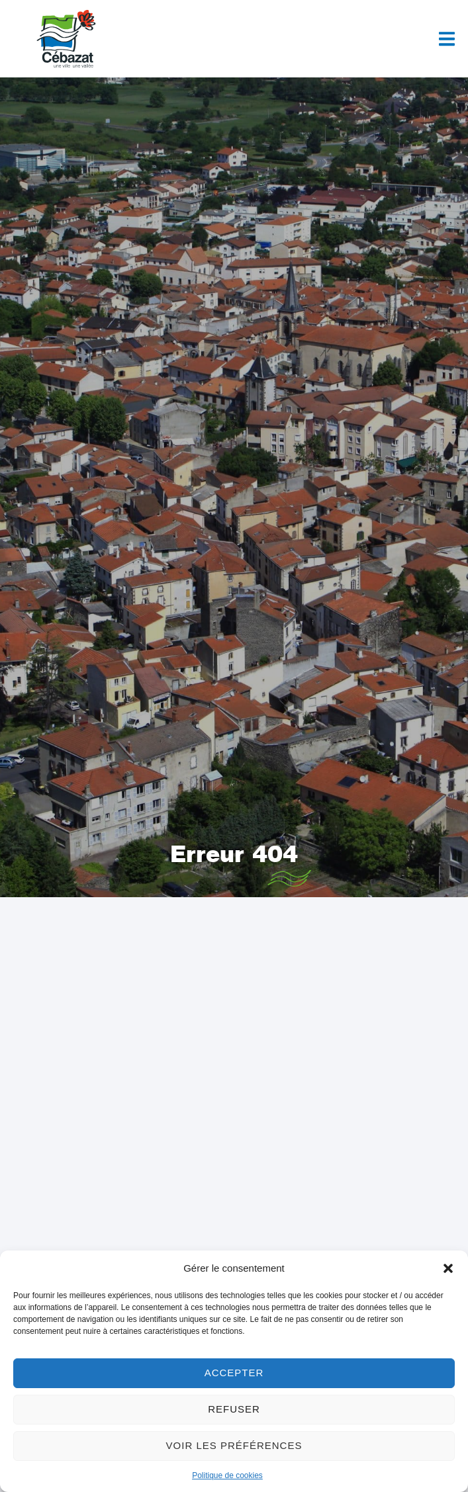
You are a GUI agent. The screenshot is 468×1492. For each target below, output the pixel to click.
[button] (448, 1268)
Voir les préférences (234, 1445)
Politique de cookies (227, 1475)
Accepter (234, 1372)
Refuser (234, 1409)
